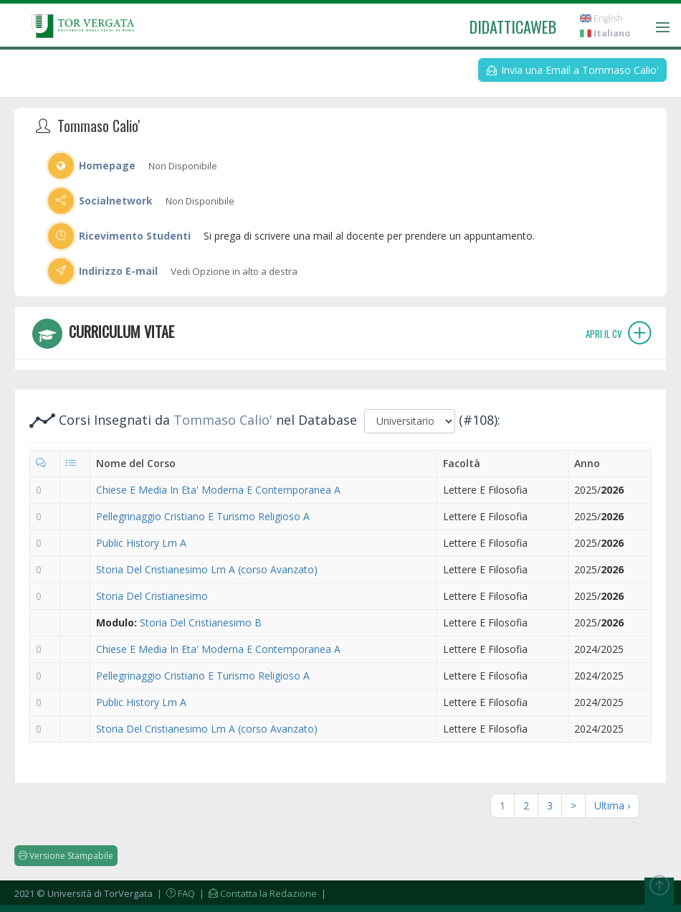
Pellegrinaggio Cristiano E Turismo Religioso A (203, 516)
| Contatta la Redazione (257, 893)
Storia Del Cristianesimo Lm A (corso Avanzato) (207, 569)
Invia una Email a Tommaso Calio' (572, 70)
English (601, 18)
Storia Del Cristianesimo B (201, 622)
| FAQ (175, 893)
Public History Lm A (141, 543)
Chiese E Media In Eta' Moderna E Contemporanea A (218, 490)
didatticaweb (513, 26)
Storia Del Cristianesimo (152, 596)
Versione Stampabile (66, 856)
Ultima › (612, 805)
